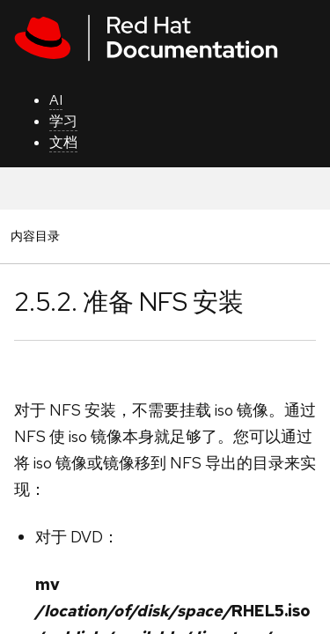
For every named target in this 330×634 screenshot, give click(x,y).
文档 (63, 142)
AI (55, 100)
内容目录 (35, 235)
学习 (63, 121)
